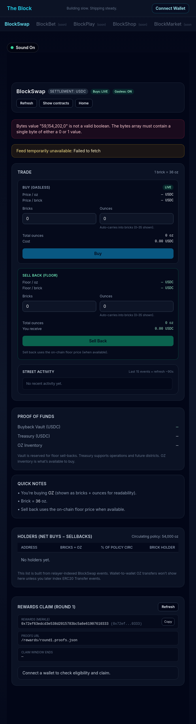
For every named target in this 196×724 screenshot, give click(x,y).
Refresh (26, 103)
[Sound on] (23, 47)
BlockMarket (173, 24)
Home (84, 103)
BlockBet (51, 24)
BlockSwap (17, 24)
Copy (168, 622)
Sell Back (98, 340)
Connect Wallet (170, 8)
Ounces (106, 208)
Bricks (27, 208)
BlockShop (130, 24)
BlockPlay (90, 24)
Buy (98, 253)
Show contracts (56, 103)
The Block (19, 8)
